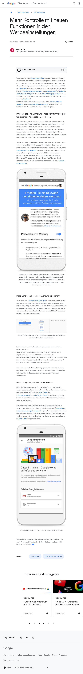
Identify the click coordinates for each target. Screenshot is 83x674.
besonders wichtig (37, 78)
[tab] (29, 623)
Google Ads (35, 556)
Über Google (44, 655)
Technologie (39, 12)
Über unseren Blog (11, 660)
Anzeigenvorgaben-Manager (32, 91)
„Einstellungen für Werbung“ (55, 91)
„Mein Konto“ (26, 99)
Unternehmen (23, 12)
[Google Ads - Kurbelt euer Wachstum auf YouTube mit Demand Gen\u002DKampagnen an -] (25, 598)
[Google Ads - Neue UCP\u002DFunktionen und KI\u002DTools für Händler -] (57, 598)
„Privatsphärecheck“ (23, 395)
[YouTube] (27, 637)
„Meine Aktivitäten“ (41, 395)
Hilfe (7, 667)
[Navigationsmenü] (3, 3)
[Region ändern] (31, 667)
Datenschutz (8, 655)
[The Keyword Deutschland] (11, 12)
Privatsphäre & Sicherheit (53, 556)
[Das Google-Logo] (8, 648)
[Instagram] (21, 637)
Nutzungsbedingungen (26, 655)
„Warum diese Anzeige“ (24, 94)
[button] (69, 41)
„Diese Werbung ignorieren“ (50, 94)
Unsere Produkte (59, 655)
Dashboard (22, 88)
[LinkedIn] (33, 637)
